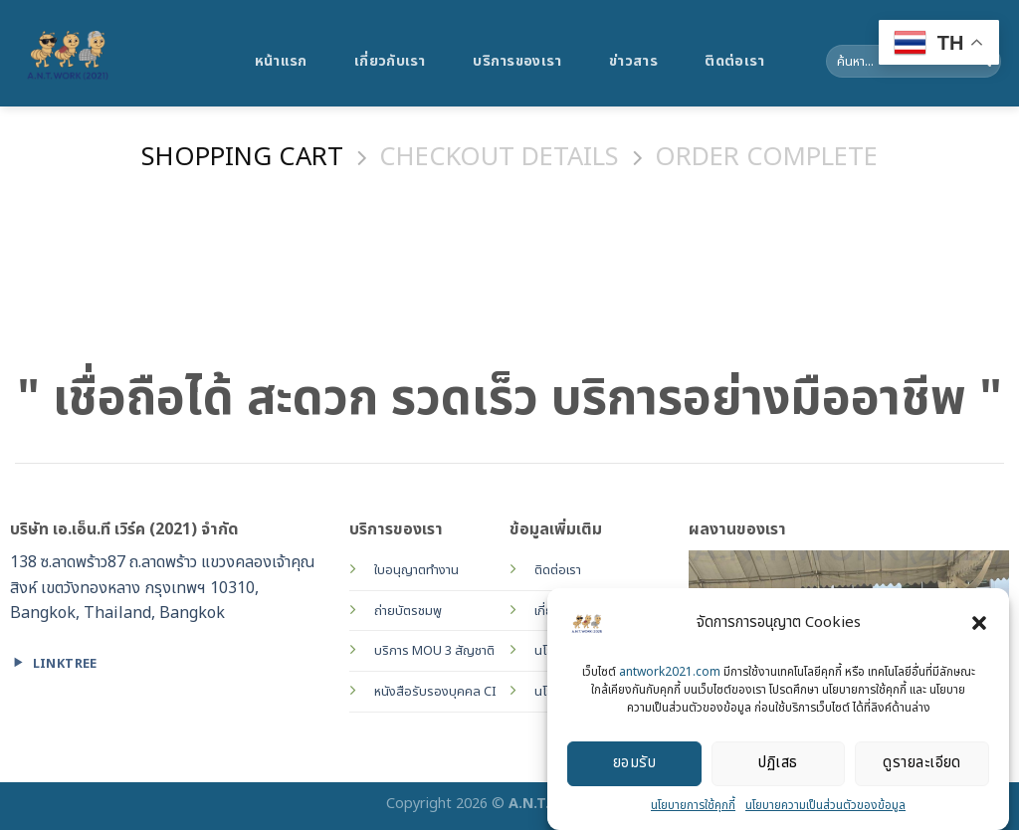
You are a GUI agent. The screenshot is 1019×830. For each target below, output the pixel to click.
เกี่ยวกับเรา (390, 61)
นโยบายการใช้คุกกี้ (693, 808)
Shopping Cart (242, 158)
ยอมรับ (634, 766)
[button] (979, 626)
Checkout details (499, 158)
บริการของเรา (517, 61)
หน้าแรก (281, 61)
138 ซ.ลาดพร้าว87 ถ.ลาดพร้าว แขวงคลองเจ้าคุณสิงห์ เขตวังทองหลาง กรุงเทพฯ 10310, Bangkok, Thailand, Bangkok (162, 587)
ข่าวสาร (633, 61)
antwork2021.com (669, 675)
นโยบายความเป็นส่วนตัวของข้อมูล (825, 808)
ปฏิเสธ (777, 766)
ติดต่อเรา (734, 61)
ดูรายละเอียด (922, 766)
